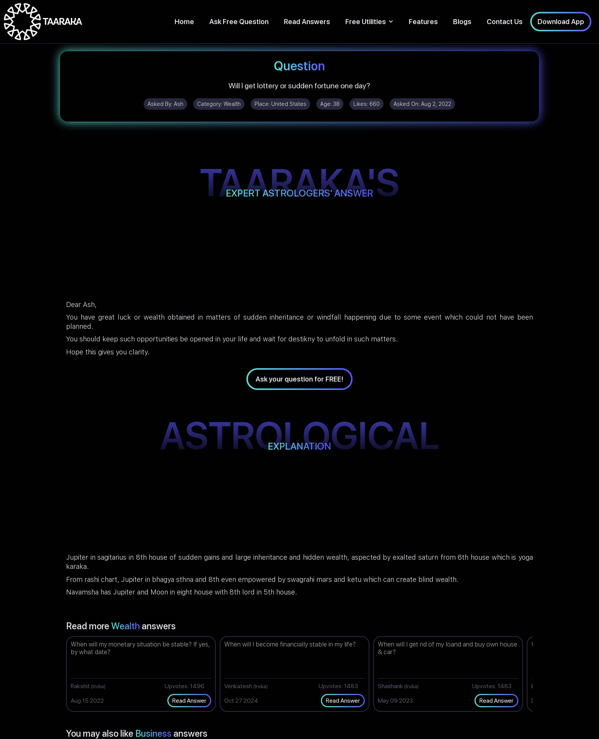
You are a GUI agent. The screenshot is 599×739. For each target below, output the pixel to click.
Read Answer (189, 700)
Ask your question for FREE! (299, 379)
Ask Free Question (239, 22)
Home (184, 22)
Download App (560, 22)
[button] (369, 21)
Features (423, 22)
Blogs (462, 22)
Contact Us (505, 22)
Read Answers (307, 22)
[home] (43, 21)
